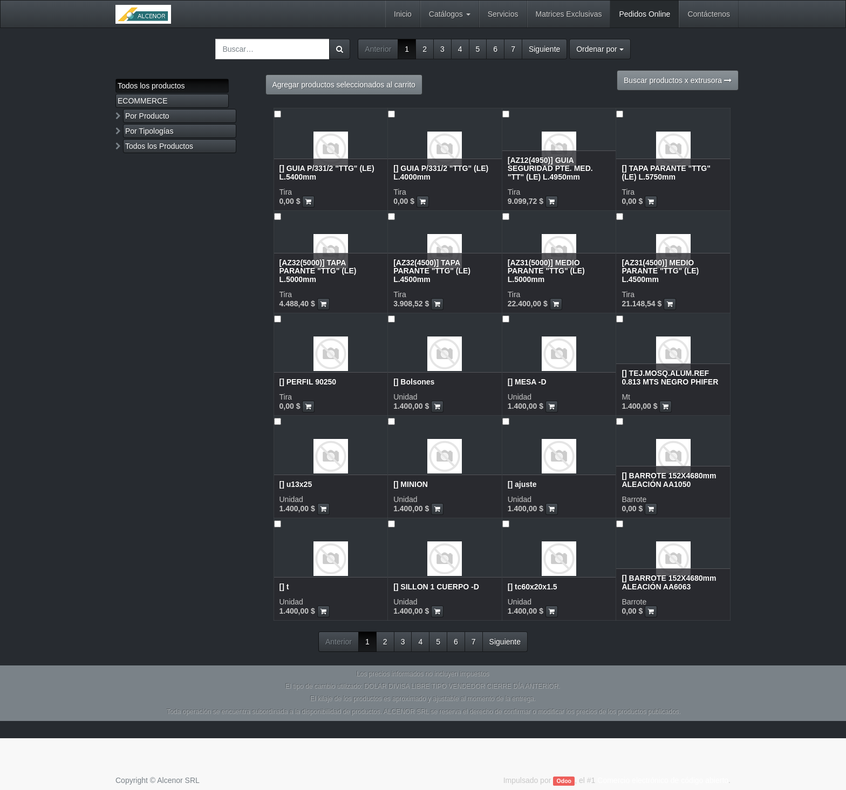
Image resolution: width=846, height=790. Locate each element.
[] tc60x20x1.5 (532, 586)
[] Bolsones (413, 381)
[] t (284, 586)
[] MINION (410, 484)
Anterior (378, 49)
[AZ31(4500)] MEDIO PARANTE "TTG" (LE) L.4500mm (660, 271)
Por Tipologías (149, 131)
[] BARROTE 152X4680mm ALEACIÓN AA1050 (669, 479)
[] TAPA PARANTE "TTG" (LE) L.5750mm (666, 172)
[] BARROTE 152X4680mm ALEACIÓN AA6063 (669, 582)
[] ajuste (522, 484)
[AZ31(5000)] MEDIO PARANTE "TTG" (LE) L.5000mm (546, 271)
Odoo (564, 781)
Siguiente (544, 49)
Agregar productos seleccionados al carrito (343, 84)
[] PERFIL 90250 (308, 381)
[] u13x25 (295, 484)
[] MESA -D (527, 381)
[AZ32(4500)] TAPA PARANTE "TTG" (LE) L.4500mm (431, 271)
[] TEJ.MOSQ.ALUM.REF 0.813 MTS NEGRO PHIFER (670, 377)
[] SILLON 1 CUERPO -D (436, 586)
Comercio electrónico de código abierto (662, 780)
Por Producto (147, 116)
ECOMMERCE (143, 101)
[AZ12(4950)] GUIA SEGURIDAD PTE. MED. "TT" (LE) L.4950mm (550, 168)
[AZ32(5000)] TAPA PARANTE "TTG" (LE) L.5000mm (318, 271)
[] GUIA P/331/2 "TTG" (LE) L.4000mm (440, 172)
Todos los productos (151, 85)
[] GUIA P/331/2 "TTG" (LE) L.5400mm (326, 172)
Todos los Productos (159, 146)
